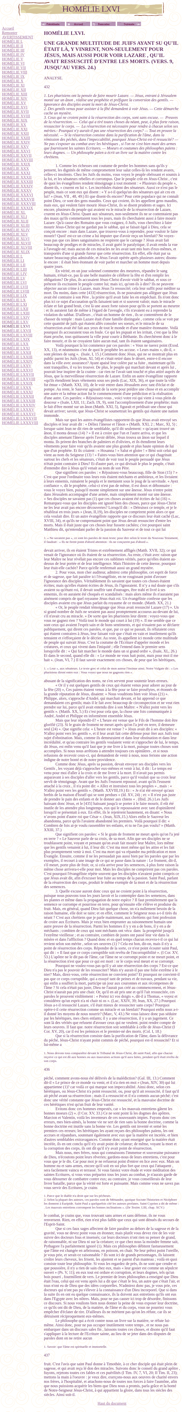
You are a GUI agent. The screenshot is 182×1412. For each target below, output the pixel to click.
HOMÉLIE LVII (15, 287)
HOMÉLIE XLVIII (17, 247)
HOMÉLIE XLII (15, 221)
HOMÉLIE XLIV (16, 230)
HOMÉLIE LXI (14, 304)
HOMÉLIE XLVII (16, 243)
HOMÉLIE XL (14, 212)
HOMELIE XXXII (16, 177)
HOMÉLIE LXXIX (17, 383)
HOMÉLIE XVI (14, 107)
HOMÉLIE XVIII (16, 116)
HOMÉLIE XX (14, 125)
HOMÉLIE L (12, 256)
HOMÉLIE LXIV (16, 318)
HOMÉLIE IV (13, 55)
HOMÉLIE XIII (14, 94)
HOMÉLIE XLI (14, 217)
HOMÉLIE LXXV (16, 366)
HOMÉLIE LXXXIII (18, 401)
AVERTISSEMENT (17, 37)
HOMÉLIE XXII (15, 133)
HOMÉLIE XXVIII (17, 160)
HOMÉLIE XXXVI (17, 195)
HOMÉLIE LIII (14, 269)
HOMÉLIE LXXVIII (18, 379)
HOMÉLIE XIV (14, 98)
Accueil (8, 28)
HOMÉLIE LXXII (16, 353)
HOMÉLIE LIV (14, 274)
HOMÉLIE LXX (15, 344)
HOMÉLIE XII (14, 90)
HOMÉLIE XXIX (16, 164)
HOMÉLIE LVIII (15, 291)
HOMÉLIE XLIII (16, 225)
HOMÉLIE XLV (15, 234)
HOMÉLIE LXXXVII (19, 418)
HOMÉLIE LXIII (16, 313)
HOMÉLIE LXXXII (18, 396)
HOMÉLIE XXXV (17, 190)
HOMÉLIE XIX (14, 120)
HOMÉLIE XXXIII (17, 182)
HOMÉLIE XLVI (16, 239)
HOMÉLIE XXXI (16, 173)
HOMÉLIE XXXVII (18, 199)
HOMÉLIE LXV (15, 322)
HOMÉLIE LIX (14, 296)
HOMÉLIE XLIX (16, 252)
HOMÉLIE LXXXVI (18, 414)
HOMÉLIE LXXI (16, 348)
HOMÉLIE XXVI (16, 151)
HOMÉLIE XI (13, 85)
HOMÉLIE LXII (15, 309)
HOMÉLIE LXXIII (17, 357)
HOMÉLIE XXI (14, 129)
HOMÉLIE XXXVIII (19, 204)
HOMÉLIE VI (13, 63)
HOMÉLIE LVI (14, 282)
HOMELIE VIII (14, 72)
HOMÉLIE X (12, 81)
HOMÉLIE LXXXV (18, 410)
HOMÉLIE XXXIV (17, 186)
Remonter (9, 33)
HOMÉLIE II (12, 46)
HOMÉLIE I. (12, 41)
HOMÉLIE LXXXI (17, 392)
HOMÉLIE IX (13, 76)
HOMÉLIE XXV (15, 147)
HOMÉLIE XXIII (16, 138)
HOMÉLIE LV (13, 278)
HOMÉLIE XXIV (16, 142)
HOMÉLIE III (13, 50)
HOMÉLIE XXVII (16, 155)
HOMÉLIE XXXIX (17, 208)
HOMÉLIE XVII (15, 112)
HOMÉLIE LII (13, 265)
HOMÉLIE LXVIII (17, 335)
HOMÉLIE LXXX (16, 388)
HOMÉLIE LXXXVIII (20, 423)
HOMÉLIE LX (14, 300)
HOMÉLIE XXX (15, 169)
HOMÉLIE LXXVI (17, 370)
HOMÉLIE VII (14, 68)
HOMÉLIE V (12, 59)
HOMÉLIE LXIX (16, 339)
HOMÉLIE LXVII (16, 331)
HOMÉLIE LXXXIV (18, 405)
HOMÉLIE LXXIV (17, 361)
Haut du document (112, 1403)
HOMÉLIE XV (14, 103)
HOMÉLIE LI (13, 261)
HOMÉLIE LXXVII (18, 374)
